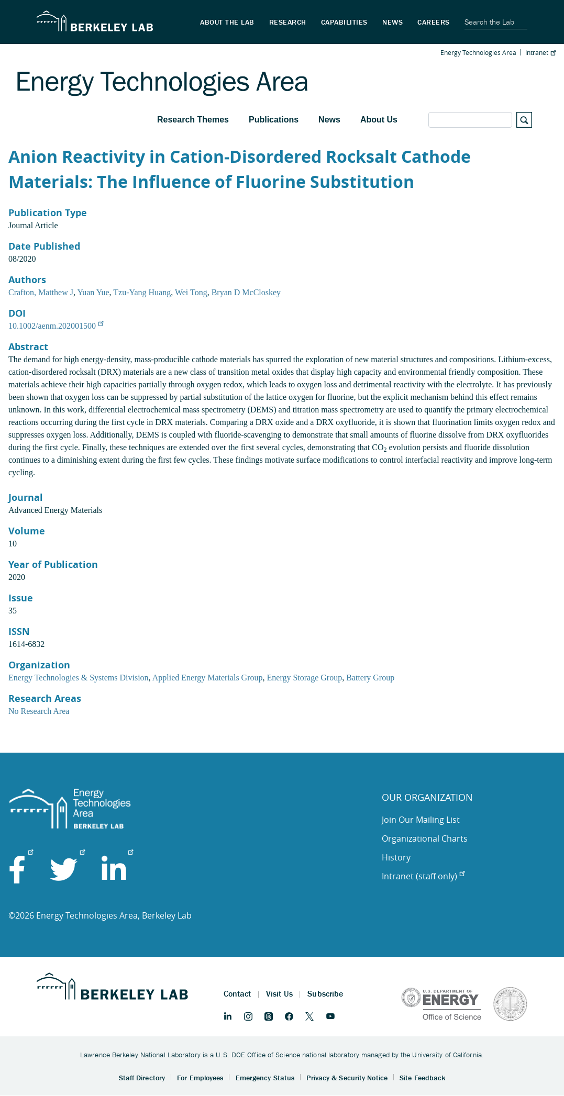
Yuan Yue (93, 292)
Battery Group (370, 677)
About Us (378, 119)
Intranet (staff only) (423, 876)
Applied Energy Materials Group (207, 677)
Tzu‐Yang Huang (142, 292)
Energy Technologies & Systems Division (78, 677)
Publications (273, 119)
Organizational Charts (425, 838)
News (329, 119)
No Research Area (38, 711)
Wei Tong (191, 292)
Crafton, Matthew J (40, 292)
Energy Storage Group (304, 677)
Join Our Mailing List (421, 819)
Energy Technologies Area (478, 52)
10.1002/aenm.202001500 (55, 325)
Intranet (540, 52)
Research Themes (193, 119)
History (396, 857)
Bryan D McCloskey (246, 292)
